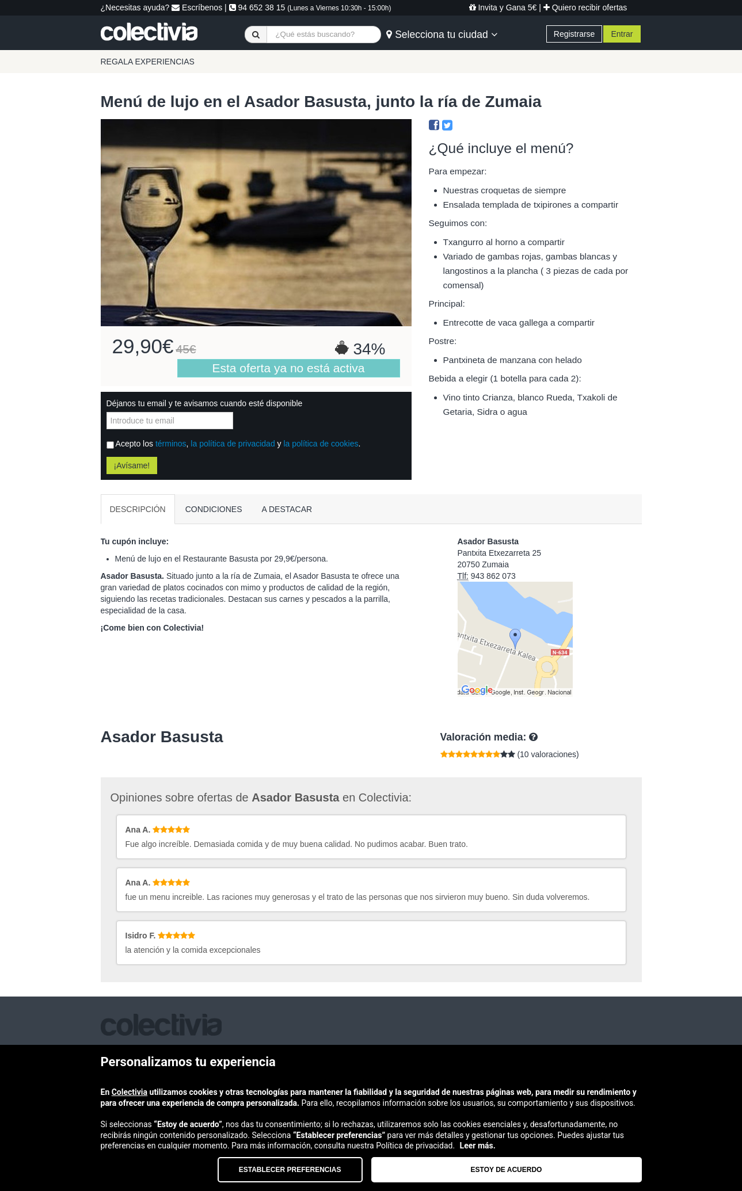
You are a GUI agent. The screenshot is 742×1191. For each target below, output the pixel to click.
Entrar (622, 34)
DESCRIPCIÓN (138, 509)
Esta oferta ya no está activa (288, 368)
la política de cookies (320, 443)
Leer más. (478, 1145)
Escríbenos (197, 7)
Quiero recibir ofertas (585, 7)
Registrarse (574, 34)
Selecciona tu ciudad (441, 34)
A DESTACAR (287, 509)
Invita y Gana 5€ (503, 7)
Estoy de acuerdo (506, 1170)
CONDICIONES (213, 509)
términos (171, 443)
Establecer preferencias (290, 1170)
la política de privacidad (233, 443)
